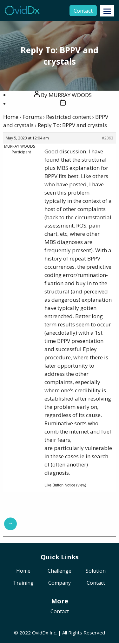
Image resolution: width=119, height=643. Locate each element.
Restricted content (68, 116)
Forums (32, 116)
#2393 (107, 138)
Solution (96, 571)
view (81, 485)
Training (23, 583)
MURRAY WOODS (70, 95)
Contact (83, 10)
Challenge (59, 571)
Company (59, 583)
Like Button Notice (59, 485)
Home (10, 116)
